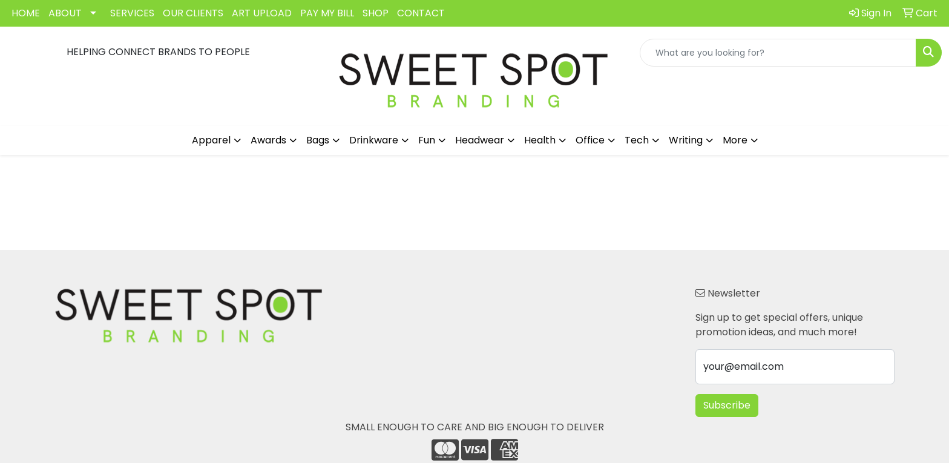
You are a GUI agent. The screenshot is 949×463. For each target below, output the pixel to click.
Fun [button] (426, 140)
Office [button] (590, 140)
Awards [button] (268, 140)
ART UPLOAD (262, 13)
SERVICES (132, 13)
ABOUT (65, 13)
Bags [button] (317, 140)
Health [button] (540, 140)
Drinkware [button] (373, 140)
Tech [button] (637, 140)
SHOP (376, 13)
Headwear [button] (479, 140)
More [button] (735, 140)
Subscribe (726, 405)
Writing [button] (686, 140)
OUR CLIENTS (193, 13)
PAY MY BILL (327, 13)
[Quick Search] (778, 53)
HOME (25, 13)
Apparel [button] (211, 140)
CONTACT (421, 13)
